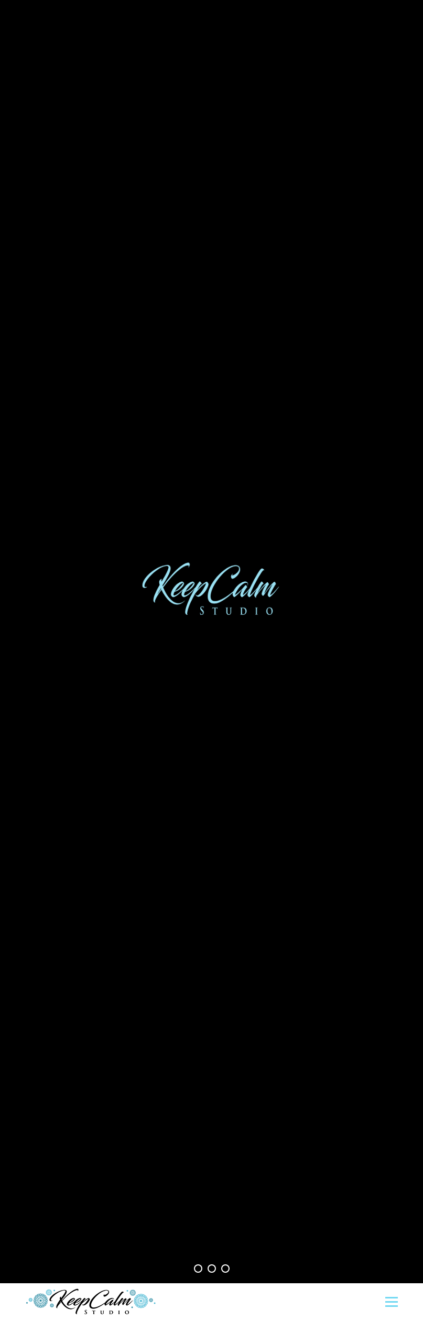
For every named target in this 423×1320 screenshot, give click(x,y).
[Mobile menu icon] (391, 1301)
